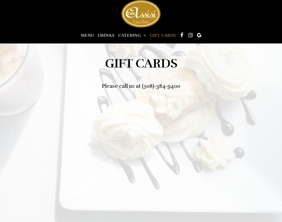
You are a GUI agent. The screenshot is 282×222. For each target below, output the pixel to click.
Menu (87, 35)
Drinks (106, 35)
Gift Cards (163, 35)
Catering (132, 35)
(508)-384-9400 (161, 86)
